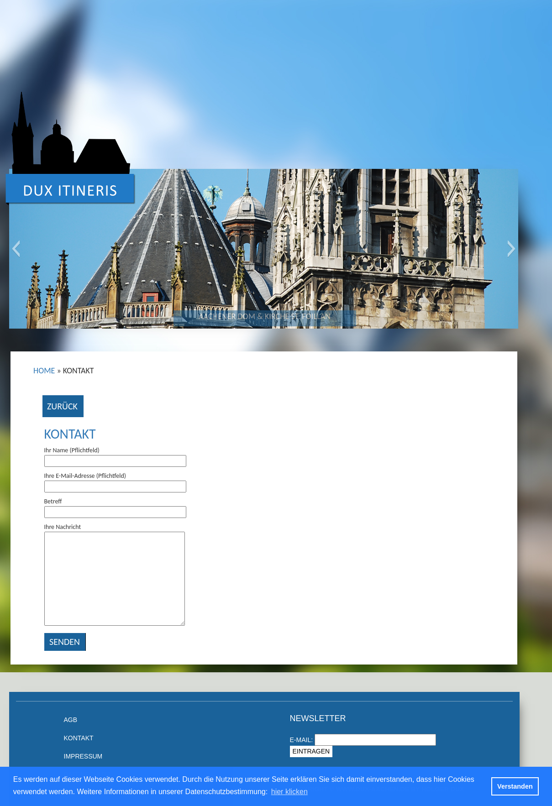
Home (44, 371)
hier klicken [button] (289, 792)
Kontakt (70, 433)
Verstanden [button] (515, 786)
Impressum (83, 756)
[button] (15, 249)
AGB (71, 719)
